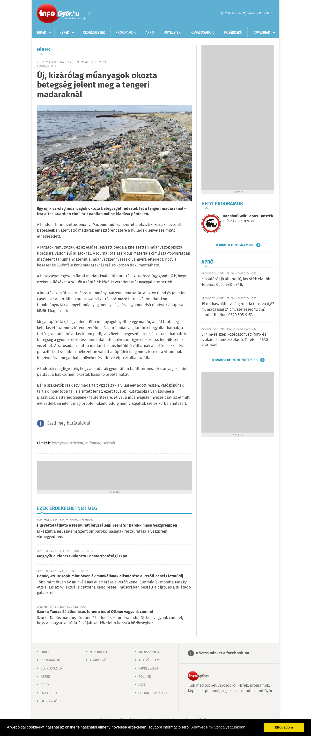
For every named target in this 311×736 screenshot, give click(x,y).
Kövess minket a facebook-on (222, 653)
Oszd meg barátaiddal (68, 423)
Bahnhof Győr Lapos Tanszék (248, 216)
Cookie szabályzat (153, 693)
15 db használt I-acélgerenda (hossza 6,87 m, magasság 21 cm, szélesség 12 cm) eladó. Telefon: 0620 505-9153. (237, 309)
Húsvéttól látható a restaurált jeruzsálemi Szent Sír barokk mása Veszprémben (107, 526)
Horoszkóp (50, 701)
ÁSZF (142, 685)
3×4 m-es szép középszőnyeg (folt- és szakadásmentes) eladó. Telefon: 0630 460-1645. (234, 339)
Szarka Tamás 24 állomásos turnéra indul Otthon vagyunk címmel (95, 612)
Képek (64, 32)
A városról (98, 660)
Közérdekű (233, 32)
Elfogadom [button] (284, 727)
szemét (109, 443)
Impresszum (148, 668)
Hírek (41, 32)
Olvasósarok (202, 32)
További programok (234, 245)
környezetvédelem (67, 443)
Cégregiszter (94, 32)
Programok (126, 32)
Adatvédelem (148, 660)
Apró (150, 32)
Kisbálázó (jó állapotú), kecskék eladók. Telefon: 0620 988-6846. (236, 281)
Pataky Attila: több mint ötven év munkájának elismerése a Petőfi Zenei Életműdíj (110, 576)
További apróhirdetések (234, 360)
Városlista (90, 14)
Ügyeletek (172, 32)
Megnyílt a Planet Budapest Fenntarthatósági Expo (82, 556)
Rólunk (144, 676)
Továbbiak (261, 32)
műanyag (93, 443)
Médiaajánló (148, 652)
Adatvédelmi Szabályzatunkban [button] (218, 727)
